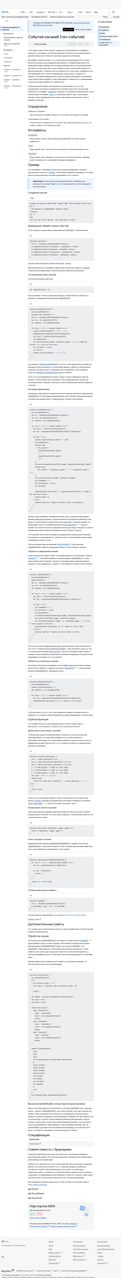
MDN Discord (78, 1256)
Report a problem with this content (63, 1226)
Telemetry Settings (42, 1271)
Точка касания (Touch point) (38, 119)
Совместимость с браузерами (105, 44)
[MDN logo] (6, 1241)
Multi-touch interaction (12, 44)
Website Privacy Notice (24, 1271)
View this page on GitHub (38, 1226)
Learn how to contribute (38, 1218)
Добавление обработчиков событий (48, 225)
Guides (99, 1253)
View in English (68, 29)
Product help (53, 1263)
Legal (55, 1271)
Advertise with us (55, 1256)
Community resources (80, 1249)
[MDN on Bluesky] (6, 1257)
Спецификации (104, 39)
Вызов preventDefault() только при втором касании (56, 1103)
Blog (96, 12)
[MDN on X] (10, 1257)
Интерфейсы (104, 30)
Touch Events (34, 1144)
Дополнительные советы (108, 36)
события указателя (40, 1185)
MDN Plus (52, 1260)
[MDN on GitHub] (3, 1257)
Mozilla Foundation (44, 1275)
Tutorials (100, 1256)
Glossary (100, 1260)
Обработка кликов (38, 936)
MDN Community (79, 1246)
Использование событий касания (13, 39)
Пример (102, 33)
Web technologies (103, 1246)
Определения (104, 27)
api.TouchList (35, 1198)
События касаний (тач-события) (11, 28)
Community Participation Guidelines (72, 1271)
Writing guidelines (79, 1253)
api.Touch (33, 1189)
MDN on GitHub (78, 1260)
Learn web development (105, 1249)
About (51, 1246)
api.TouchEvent (36, 1193)
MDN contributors (71, 1224)
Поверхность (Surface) (36, 111)
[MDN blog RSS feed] (17, 1257)
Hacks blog (101, 1263)
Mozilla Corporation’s (12, 1275)
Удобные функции (38, 719)
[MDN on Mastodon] (13, 1257)
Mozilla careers (54, 1253)
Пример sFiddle (33, 919)
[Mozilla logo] (8, 1270)
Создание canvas (37, 192)
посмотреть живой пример (76, 915)
